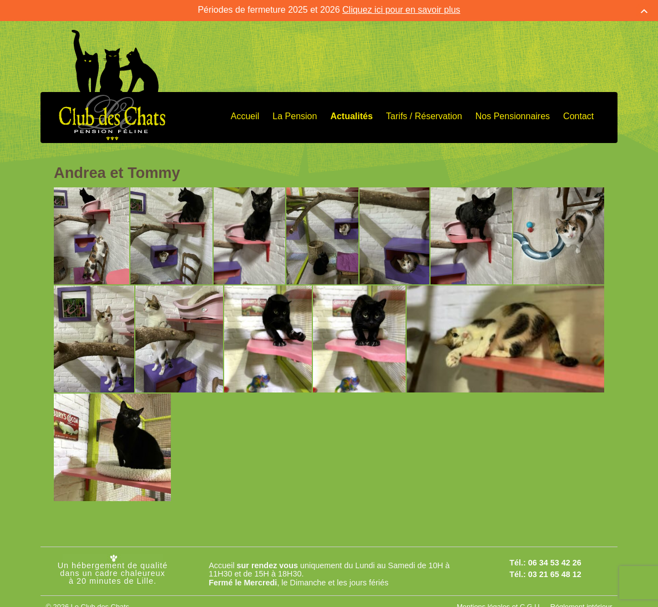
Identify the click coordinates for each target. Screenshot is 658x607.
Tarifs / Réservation (424, 113)
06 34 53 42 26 (554, 560)
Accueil (245, 113)
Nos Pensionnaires (512, 113)
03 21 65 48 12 (554, 571)
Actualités (351, 113)
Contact (578, 113)
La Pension (294, 113)
